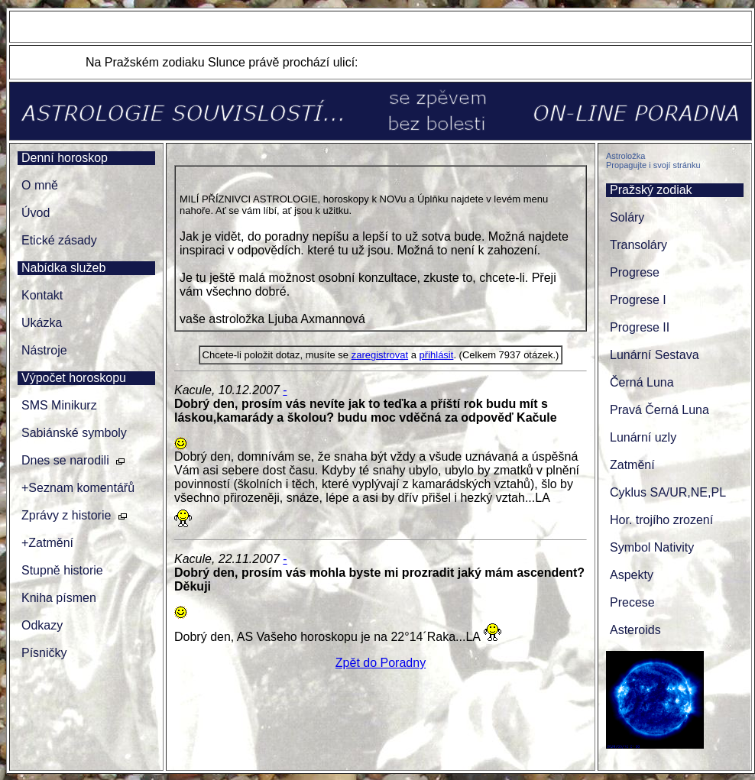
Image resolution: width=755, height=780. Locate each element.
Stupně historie (62, 570)
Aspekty (631, 574)
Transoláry (638, 244)
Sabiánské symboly (74, 432)
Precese (632, 602)
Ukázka (41, 322)
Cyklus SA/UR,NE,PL (668, 492)
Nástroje (44, 350)
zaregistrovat (380, 355)
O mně (39, 185)
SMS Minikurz (59, 405)
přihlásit (437, 355)
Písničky (44, 652)
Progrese (634, 272)
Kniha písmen (58, 597)
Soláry (627, 217)
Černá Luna (642, 382)
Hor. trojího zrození (661, 519)
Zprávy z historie (66, 515)
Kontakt (42, 295)
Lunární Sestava (654, 354)
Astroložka (625, 155)
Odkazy (42, 625)
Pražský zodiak (651, 189)
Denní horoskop (64, 157)
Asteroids (635, 629)
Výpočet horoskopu (73, 377)
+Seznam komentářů (77, 487)
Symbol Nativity (652, 547)
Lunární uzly (643, 437)
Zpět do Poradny (380, 662)
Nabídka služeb (63, 267)
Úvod (35, 212)
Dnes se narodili (65, 460)
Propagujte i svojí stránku (653, 165)
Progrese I (638, 299)
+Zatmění (47, 542)
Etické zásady (59, 240)
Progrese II (639, 327)
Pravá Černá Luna (659, 409)
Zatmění (632, 464)
